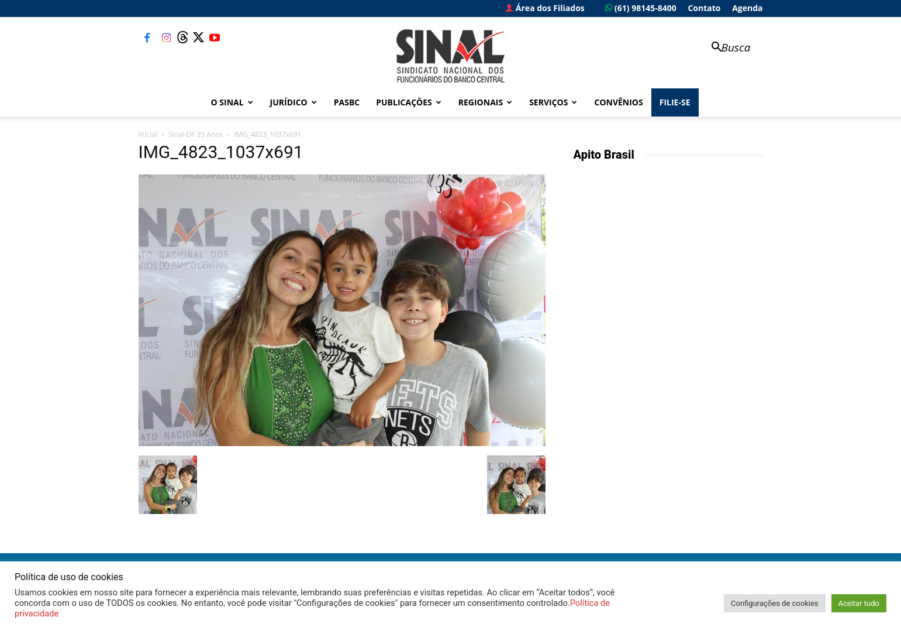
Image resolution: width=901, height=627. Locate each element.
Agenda (747, 7)
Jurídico (293, 102)
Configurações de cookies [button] (774, 603)
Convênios (618, 102)
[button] (726, 48)
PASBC (347, 102)
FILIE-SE (675, 102)
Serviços (553, 102)
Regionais (485, 102)
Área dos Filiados (545, 7)
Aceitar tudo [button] (858, 603)
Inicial (148, 134)
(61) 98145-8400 (640, 7)
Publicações (408, 102)
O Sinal (232, 102)
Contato (704, 7)
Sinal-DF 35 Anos (195, 134)
